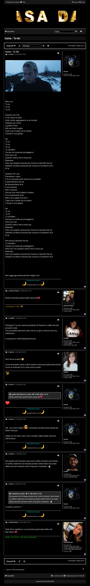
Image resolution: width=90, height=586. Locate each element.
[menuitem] (22, 2)
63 (70, 545)
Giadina (65, 372)
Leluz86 (65, 471)
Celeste (65, 71)
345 (71, 341)
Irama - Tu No (12, 38)
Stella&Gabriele (68, 542)
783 (71, 74)
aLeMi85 (65, 338)
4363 (71, 375)
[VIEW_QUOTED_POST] (33, 394)
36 (70, 474)
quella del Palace (68, 305)
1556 (71, 308)
